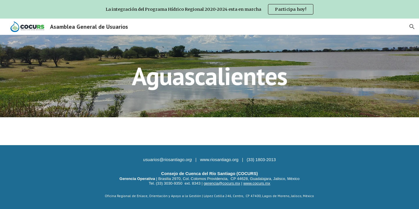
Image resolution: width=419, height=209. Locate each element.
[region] (209, 9)
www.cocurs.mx (256, 183)
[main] (209, 76)
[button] (412, 27)
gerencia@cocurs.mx (222, 183)
